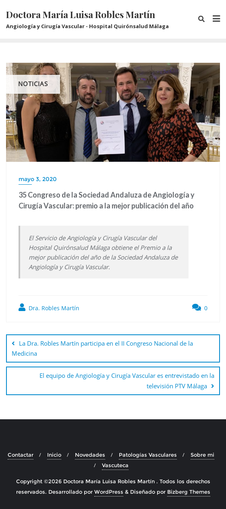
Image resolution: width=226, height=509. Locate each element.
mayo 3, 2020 (38, 179)
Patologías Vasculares (148, 454)
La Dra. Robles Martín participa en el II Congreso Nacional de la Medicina (102, 348)
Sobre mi (202, 454)
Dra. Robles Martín (49, 307)
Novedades (90, 454)
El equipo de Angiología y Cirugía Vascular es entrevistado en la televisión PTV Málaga (126, 380)
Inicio (54, 454)
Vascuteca (115, 465)
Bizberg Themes (188, 491)
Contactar (20, 454)
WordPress (108, 491)
